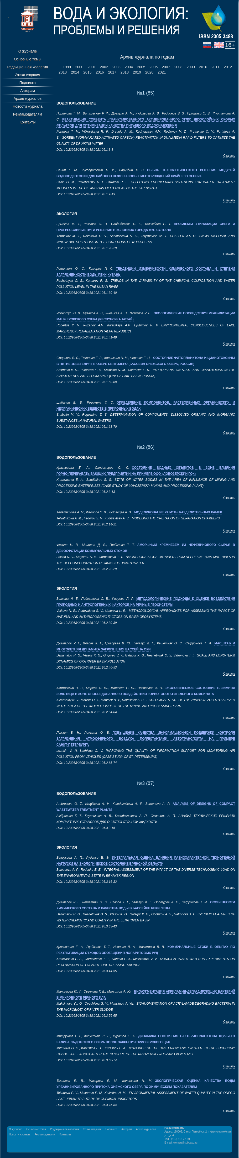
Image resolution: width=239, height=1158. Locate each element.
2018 (125, 72)
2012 (228, 67)
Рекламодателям (27, 114)
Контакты (27, 122)
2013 (63, 72)
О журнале (27, 51)
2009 (191, 67)
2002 (104, 67)
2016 (100, 72)
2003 (116, 67)
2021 (162, 72)
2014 (75, 72)
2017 (112, 72)
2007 (166, 67)
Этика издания (27, 75)
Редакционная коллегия (27, 67)
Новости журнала (28, 106)
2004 (129, 67)
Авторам (27, 90)
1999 (67, 67)
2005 (141, 67)
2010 (203, 67)
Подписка (27, 83)
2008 (178, 67)
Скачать (229, 156)
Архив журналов (27, 98)
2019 (137, 72)
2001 (91, 67)
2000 (79, 67)
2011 (215, 67)
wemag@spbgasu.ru (185, 1142)
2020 (149, 72)
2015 (87, 72)
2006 (153, 67)
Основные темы (27, 59)
